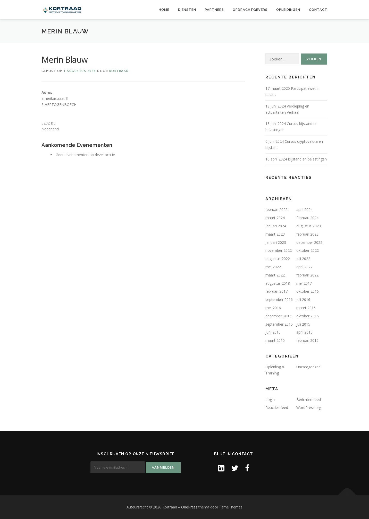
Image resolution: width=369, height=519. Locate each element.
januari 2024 (275, 225)
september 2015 (279, 324)
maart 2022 (275, 275)
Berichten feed (308, 399)
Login (270, 399)
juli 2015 (303, 324)
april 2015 (304, 332)
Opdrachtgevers (250, 10)
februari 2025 (276, 209)
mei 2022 (273, 266)
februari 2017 (276, 291)
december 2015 (278, 316)
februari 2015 (307, 340)
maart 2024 (275, 217)
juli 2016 (303, 299)
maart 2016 (306, 307)
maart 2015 (275, 340)
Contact (318, 10)
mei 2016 (273, 307)
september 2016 (279, 299)
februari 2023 (307, 234)
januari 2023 (275, 242)
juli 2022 (303, 258)
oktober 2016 (307, 291)
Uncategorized (308, 366)
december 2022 (309, 242)
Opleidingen (288, 10)
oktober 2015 (307, 316)
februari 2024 (307, 217)
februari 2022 (307, 275)
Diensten (187, 10)
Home (164, 10)
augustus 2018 (277, 283)
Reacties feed (276, 407)
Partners (214, 10)
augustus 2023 (308, 225)
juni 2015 (273, 332)
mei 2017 (304, 283)
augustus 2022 (277, 258)
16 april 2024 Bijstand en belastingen (296, 159)
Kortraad (119, 71)
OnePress (189, 507)
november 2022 (278, 250)
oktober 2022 (307, 250)
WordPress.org (308, 407)
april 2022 (304, 266)
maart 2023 (275, 234)
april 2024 (304, 209)
